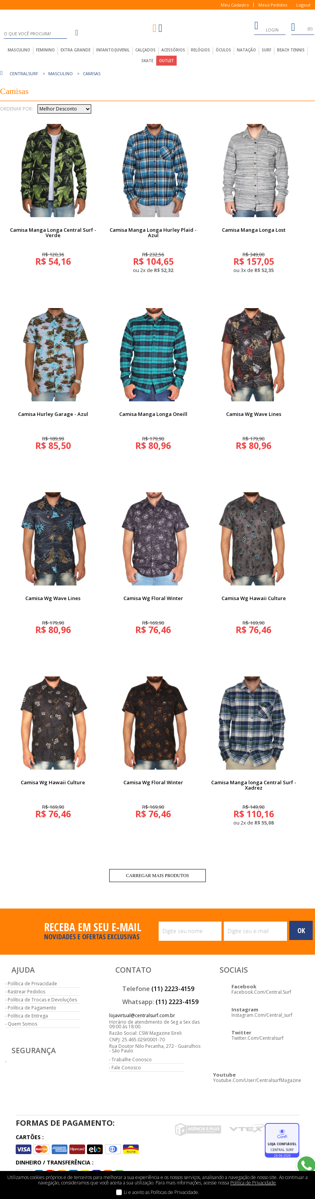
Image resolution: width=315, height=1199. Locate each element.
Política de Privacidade (32, 983)
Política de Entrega (28, 1016)
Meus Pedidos (272, 5)
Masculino (60, 73)
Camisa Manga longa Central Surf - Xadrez (253, 785)
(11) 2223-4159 (172, 989)
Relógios (200, 50)
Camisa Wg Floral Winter (153, 598)
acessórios (173, 50)
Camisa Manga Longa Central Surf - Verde (53, 232)
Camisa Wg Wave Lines (253, 414)
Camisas (91, 73)
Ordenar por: (16, 109)
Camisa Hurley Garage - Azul (53, 414)
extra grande (75, 50)
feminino (45, 50)
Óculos (223, 50)
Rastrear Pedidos (26, 991)
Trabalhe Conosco (132, 1059)
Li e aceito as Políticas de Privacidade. (161, 1192)
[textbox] (35, 34)
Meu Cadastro (235, 5)
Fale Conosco (126, 1067)
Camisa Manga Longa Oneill (153, 414)
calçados (145, 50)
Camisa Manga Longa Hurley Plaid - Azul (153, 232)
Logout (303, 5)
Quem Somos (22, 1024)
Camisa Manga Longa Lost (253, 229)
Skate (147, 60)
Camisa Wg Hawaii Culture (253, 598)
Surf (266, 50)
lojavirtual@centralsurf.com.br (142, 1015)
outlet (166, 60)
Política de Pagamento (32, 1007)
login (266, 27)
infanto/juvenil (113, 50)
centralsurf (24, 73)
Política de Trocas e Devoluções (42, 999)
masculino (19, 50)
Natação (246, 50)
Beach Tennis (291, 50)
